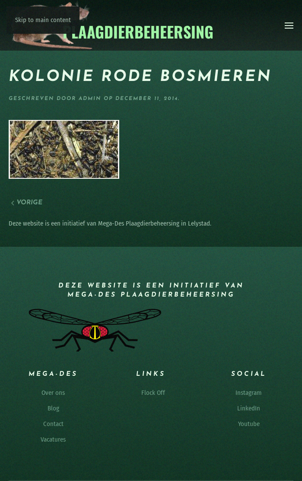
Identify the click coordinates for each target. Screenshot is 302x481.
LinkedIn (248, 408)
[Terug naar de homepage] (112, 25)
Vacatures (53, 439)
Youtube (249, 424)
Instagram (248, 393)
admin (90, 98)
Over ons (53, 393)
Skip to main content (43, 20)
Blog (53, 408)
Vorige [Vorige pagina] (26, 203)
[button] (289, 25)
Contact (53, 424)
